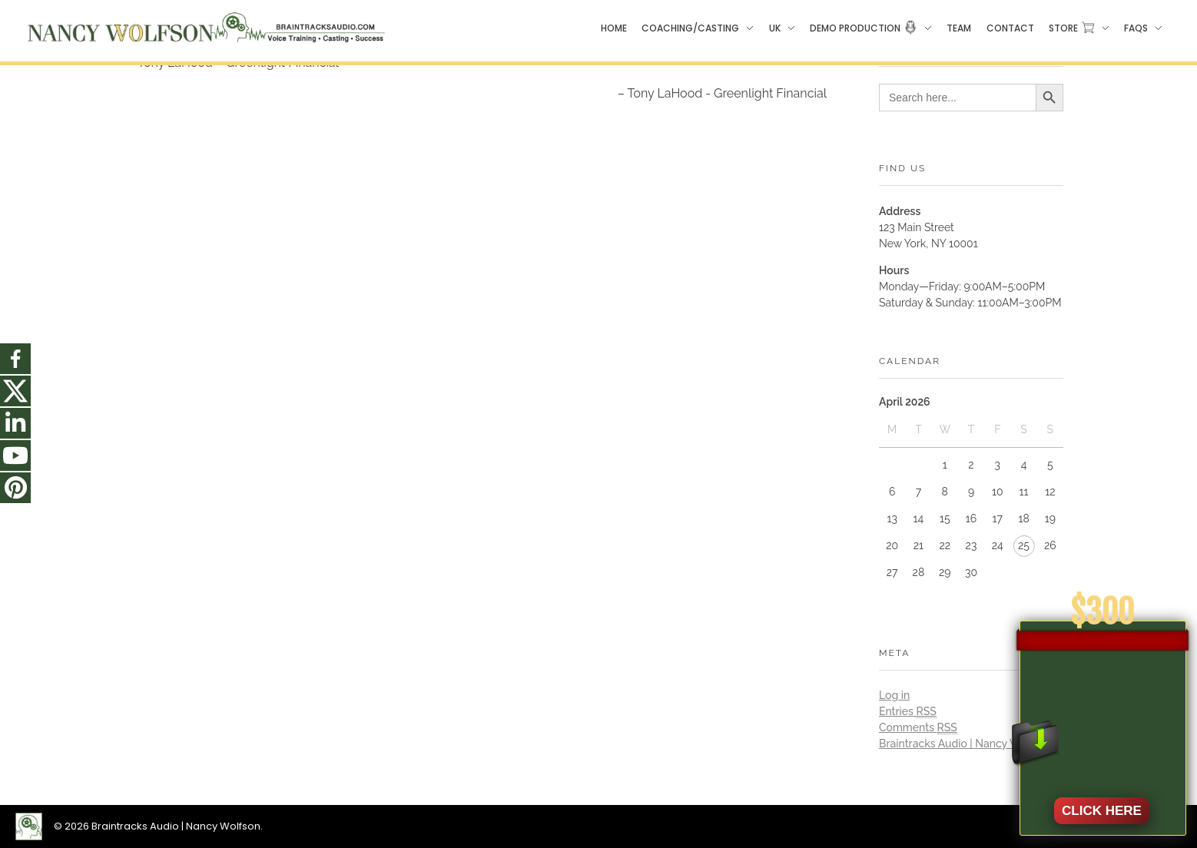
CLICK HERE (1102, 810)
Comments (918, 727)
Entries (908, 711)
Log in (894, 695)
